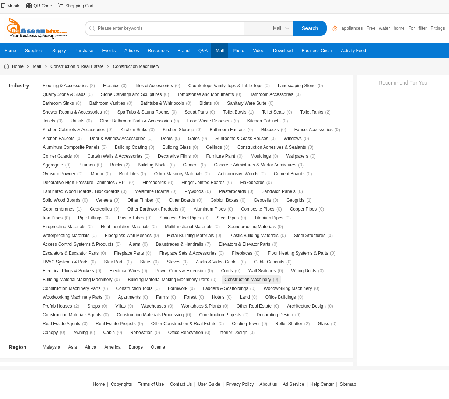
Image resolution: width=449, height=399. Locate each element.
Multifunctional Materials (188, 226)
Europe (135, 347)
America (112, 347)
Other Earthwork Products (152, 209)
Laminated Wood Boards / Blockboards (81, 191)
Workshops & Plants (201, 306)
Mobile (13, 5)
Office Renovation (185, 332)
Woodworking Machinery (288, 288)
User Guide (209, 384)
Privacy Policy (240, 384)
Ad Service (293, 384)
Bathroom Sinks (58, 103)
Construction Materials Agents (72, 314)
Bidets (205, 103)
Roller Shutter (288, 323)
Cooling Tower (246, 323)
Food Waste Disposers (209, 120)
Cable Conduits (269, 262)
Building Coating (131, 147)
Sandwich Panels (279, 191)
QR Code (42, 5)
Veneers (104, 200)
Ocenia (158, 347)
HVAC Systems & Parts (65, 262)
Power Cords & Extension (180, 270)
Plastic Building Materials (253, 235)
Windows (293, 138)
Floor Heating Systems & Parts (298, 253)
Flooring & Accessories (65, 85)
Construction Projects (220, 314)
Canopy (50, 332)
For (411, 28)
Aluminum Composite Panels (71, 147)
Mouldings (261, 156)
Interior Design (233, 332)
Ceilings (214, 147)
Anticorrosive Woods (238, 173)
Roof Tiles (128, 173)
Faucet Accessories (313, 129)
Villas (120, 306)
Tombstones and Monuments (205, 94)
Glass (323, 323)
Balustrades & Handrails (179, 244)
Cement (191, 165)
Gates (194, 138)
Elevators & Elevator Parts (244, 244)
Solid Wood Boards (62, 200)
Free (370, 28)
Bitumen (86, 165)
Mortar (97, 173)
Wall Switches (262, 270)
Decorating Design (275, 314)
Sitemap (348, 384)
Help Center (322, 384)
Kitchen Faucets (58, 138)
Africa (90, 347)
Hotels (218, 297)
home (398, 28)
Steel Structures (309, 235)
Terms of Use (151, 384)
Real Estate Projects (116, 323)
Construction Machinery (136, 66)
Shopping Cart (79, 5)
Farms (162, 297)
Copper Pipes (303, 209)
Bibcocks (270, 129)
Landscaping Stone (297, 85)
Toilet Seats (273, 112)
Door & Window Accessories (117, 138)
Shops (93, 306)
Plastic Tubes (131, 217)
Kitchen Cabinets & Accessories (74, 129)
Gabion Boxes (224, 200)
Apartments (129, 297)
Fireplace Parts (129, 253)
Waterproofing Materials (66, 235)
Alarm (134, 244)
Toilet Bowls (234, 112)
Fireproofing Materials (64, 226)
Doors (167, 138)
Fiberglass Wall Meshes (128, 235)
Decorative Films (174, 156)
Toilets (49, 120)
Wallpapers (297, 156)
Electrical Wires (124, 270)
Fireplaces (242, 253)
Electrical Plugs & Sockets (68, 270)
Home (18, 66)
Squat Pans (196, 112)
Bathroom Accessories (271, 94)
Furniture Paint (220, 156)
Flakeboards (252, 182)
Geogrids (295, 200)
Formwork (177, 288)
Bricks (116, 165)
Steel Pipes (227, 217)
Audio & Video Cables (217, 262)
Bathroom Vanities (107, 103)
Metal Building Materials (190, 235)
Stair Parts (114, 262)
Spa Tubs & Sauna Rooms (143, 112)
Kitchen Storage (178, 129)
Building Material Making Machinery (77, 279)
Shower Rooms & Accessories (72, 112)
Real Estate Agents (61, 323)
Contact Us (181, 384)
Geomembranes (58, 209)
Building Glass (177, 147)
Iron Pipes (53, 217)
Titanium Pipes (268, 217)
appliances (352, 28)
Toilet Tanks (311, 112)
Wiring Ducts (303, 270)
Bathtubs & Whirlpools (162, 103)
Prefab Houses (57, 306)
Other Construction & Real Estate (183, 323)
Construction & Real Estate (76, 66)
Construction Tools (134, 288)
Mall (37, 66)
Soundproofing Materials (252, 226)
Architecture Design (306, 306)
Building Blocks (152, 165)
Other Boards (182, 200)
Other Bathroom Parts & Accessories (136, 120)
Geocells (262, 200)
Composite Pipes (258, 209)
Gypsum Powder (59, 173)
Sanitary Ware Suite (246, 103)
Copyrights (121, 384)
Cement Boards (289, 173)
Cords (227, 270)
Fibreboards (154, 182)
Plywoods (193, 191)
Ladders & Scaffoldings (225, 288)
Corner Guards (57, 156)
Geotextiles (101, 209)
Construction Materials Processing (150, 314)
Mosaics (111, 85)
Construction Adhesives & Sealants (271, 147)
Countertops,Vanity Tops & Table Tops (225, 85)
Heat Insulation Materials (125, 226)
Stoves (173, 262)
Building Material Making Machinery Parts (168, 279)
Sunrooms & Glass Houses (241, 138)
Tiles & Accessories (154, 85)
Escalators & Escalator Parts (71, 253)
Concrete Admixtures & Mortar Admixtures (255, 165)
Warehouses (153, 306)
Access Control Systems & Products (78, 244)
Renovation (141, 332)
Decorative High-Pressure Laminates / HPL (85, 182)
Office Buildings (280, 297)
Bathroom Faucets (228, 129)
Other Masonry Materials (178, 173)
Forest (190, 297)
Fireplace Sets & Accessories (187, 253)
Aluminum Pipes (210, 209)
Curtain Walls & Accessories (114, 156)
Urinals (77, 120)
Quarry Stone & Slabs (64, 94)
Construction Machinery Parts (71, 288)
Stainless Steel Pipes (180, 217)
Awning (80, 332)
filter (422, 28)
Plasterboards (232, 191)
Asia (72, 347)
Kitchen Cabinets (264, 120)
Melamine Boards (152, 191)
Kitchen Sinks (133, 129)
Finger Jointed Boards (202, 182)
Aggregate (53, 165)
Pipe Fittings (90, 217)
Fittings (438, 28)
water (384, 28)
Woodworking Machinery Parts (73, 297)
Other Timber (140, 200)
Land (245, 297)
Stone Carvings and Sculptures (131, 94)
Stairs (146, 262)
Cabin (109, 332)
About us (268, 384)
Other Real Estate (254, 306)
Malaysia (51, 347)
